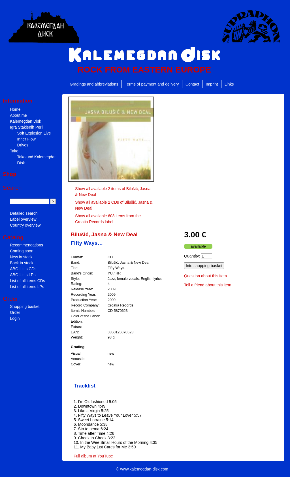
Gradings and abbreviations (94, 84)
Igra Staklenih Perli (26, 127)
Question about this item (205, 276)
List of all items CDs (27, 280)
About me (18, 115)
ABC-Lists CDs (23, 269)
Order (15, 312)
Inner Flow (26, 139)
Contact (192, 84)
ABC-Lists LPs (22, 274)
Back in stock (21, 263)
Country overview (25, 225)
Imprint (212, 84)
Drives (22, 145)
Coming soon (21, 251)
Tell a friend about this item (207, 285)
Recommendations (26, 245)
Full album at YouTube (93, 456)
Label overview (23, 219)
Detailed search (23, 213)
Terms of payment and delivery (152, 84)
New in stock (21, 257)
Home (15, 109)
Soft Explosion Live (34, 133)
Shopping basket (24, 306)
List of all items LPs (27, 286)
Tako (14, 151)
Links (229, 84)
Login (15, 318)
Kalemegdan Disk (25, 121)
